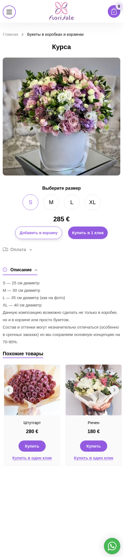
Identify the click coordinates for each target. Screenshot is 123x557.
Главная (10, 34)
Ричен (94, 422)
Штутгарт (32, 422)
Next (114, 390)
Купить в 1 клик (88, 232)
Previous (8, 390)
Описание (20, 270)
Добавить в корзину (39, 233)
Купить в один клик (32, 458)
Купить (32, 446)
